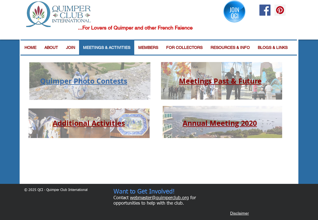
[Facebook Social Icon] (264, 10)
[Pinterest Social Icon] (280, 10)
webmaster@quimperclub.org (159, 198)
